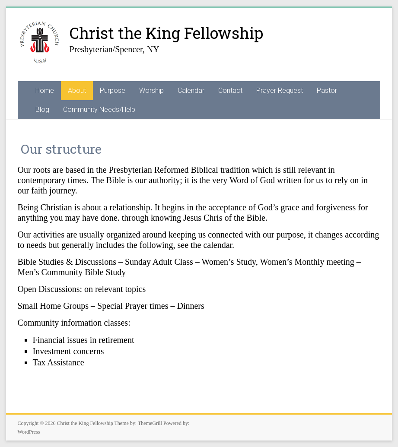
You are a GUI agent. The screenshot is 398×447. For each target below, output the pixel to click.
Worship (151, 90)
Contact (230, 90)
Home (44, 90)
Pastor (327, 90)
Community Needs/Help (99, 109)
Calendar (191, 90)
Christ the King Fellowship (166, 32)
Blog (42, 109)
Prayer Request (279, 90)
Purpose (112, 90)
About (77, 90)
